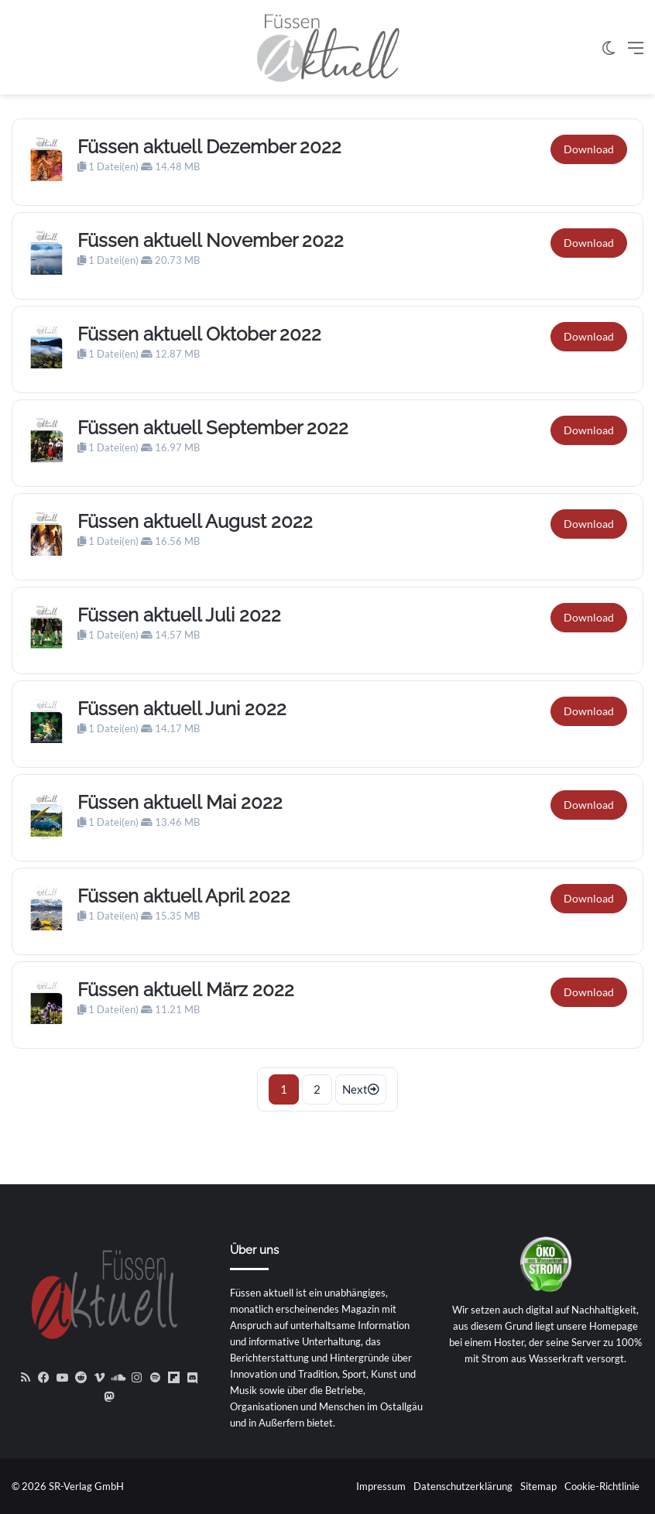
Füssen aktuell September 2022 (212, 427)
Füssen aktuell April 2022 (183, 896)
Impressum (381, 1486)
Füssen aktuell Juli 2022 (179, 615)
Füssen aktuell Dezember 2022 (209, 146)
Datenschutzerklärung (463, 1486)
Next (360, 1089)
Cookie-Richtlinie (602, 1486)
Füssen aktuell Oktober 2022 (199, 334)
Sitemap (538, 1486)
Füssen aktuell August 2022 (195, 521)
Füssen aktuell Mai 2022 (180, 802)
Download (589, 149)
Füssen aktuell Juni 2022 (181, 708)
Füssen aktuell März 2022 (185, 989)
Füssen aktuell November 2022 (210, 240)
